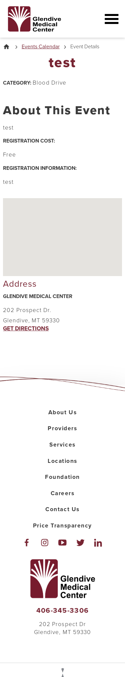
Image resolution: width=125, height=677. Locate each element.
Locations (62, 461)
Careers (63, 493)
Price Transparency (62, 525)
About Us (62, 412)
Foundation (62, 477)
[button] (111, 18)
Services (62, 444)
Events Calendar (41, 47)
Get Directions (26, 328)
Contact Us (62, 509)
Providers (62, 428)
